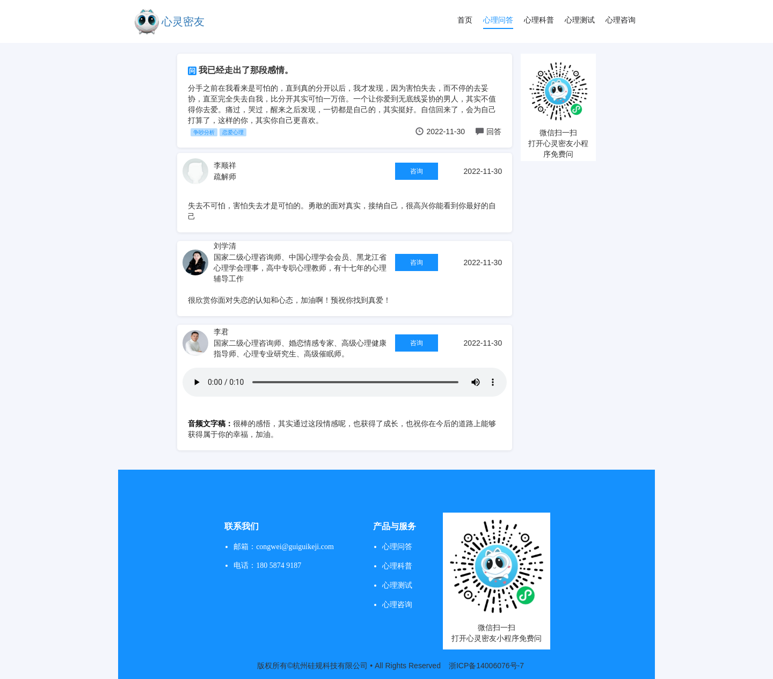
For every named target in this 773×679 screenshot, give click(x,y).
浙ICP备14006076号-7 (486, 665)
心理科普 (539, 20)
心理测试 (580, 20)
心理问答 (498, 20)
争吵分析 (204, 132)
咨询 (416, 171)
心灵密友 (183, 21)
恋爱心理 (233, 132)
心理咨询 (621, 20)
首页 (464, 20)
